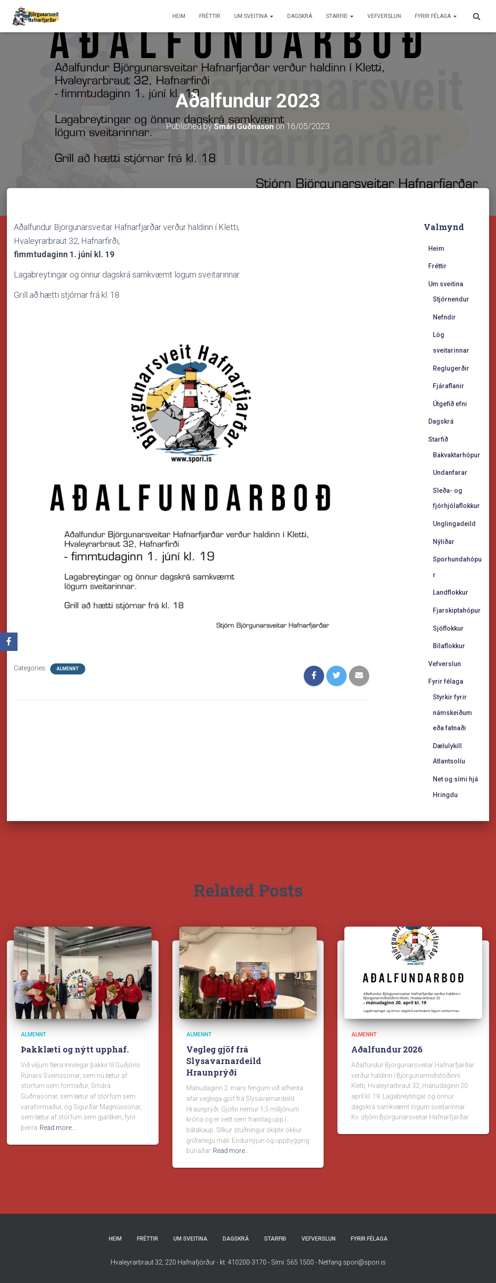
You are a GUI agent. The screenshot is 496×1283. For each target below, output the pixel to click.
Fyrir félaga (436, 16)
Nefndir (444, 316)
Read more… (58, 1127)
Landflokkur (450, 592)
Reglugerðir (451, 368)
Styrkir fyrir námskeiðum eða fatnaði (452, 712)
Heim (178, 16)
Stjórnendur (451, 299)
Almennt (68, 668)
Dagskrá (299, 16)
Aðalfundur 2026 (387, 1049)
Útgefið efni (450, 403)
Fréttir (209, 16)
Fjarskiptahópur (457, 610)
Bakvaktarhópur (456, 454)
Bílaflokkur (449, 646)
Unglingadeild (454, 523)
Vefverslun (384, 16)
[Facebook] (9, 642)
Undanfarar (450, 472)
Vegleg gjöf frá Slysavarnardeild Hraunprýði (223, 1061)
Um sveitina (253, 16)
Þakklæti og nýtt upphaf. (75, 1049)
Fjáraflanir (448, 386)
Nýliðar (444, 541)
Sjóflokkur (448, 628)
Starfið (340, 16)
